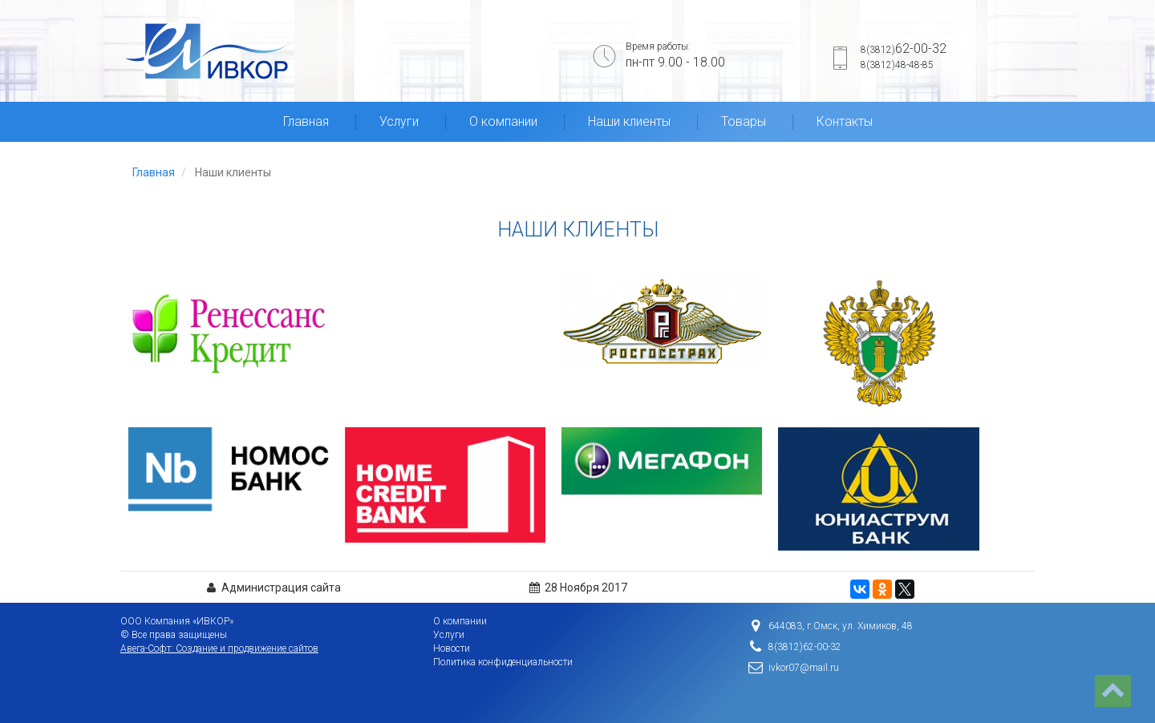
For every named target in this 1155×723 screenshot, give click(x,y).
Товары (743, 121)
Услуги (399, 121)
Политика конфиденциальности (503, 662)
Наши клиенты (629, 121)
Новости (451, 648)
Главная (306, 121)
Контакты (845, 121)
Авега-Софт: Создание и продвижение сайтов (219, 648)
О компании (503, 121)
